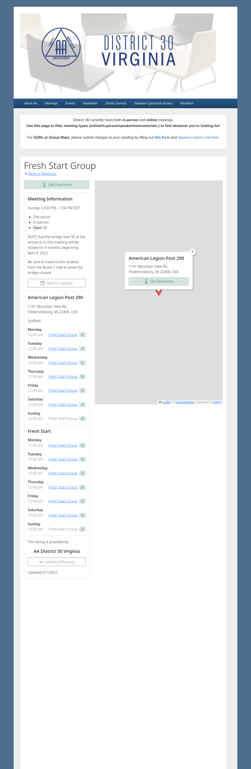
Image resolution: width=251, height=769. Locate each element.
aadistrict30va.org (56, 561)
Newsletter (90, 103)
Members (186, 103)
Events (70, 103)
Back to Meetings (42, 173)
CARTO (217, 402)
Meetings (51, 103)
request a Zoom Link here (198, 137)
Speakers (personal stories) (153, 103)
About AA (30, 103)
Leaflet (164, 402)
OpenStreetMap (184, 402)
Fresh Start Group (63, 334)
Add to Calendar (56, 283)
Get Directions (56, 184)
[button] (159, 292)
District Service (116, 103)
